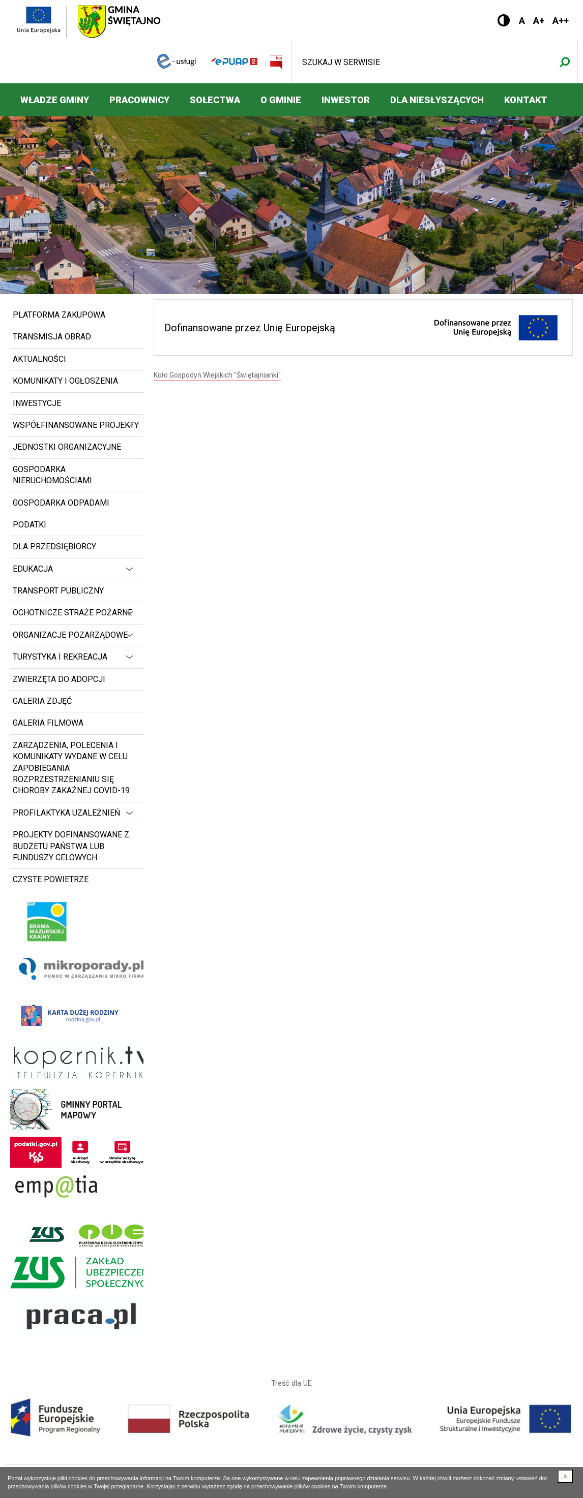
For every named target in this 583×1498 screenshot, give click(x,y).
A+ (538, 20)
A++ (560, 20)
